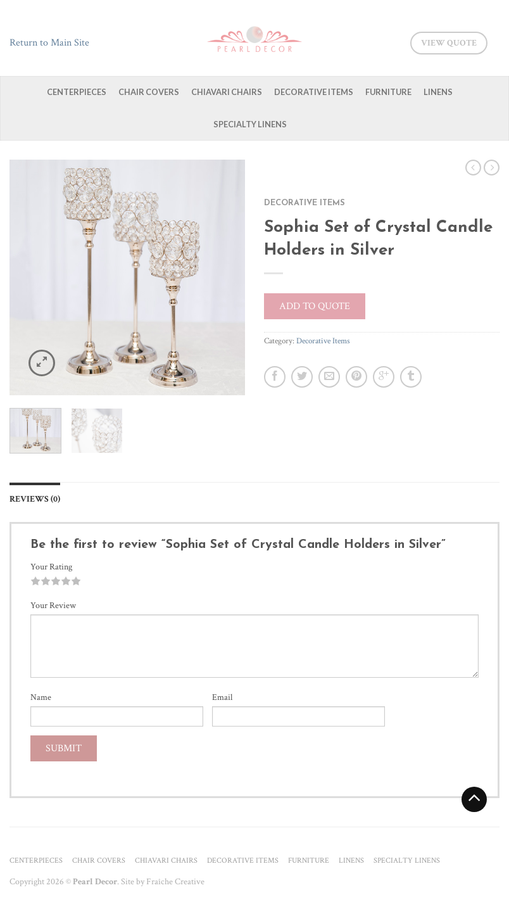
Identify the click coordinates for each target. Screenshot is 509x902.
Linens (438, 92)
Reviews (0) (34, 499)
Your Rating (51, 567)
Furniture (388, 92)
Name (40, 697)
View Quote (449, 43)
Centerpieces (76, 92)
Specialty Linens (250, 124)
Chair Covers (148, 92)
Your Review (53, 605)
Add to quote (314, 306)
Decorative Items (313, 92)
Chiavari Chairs (226, 92)
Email (222, 697)
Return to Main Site (49, 42)
